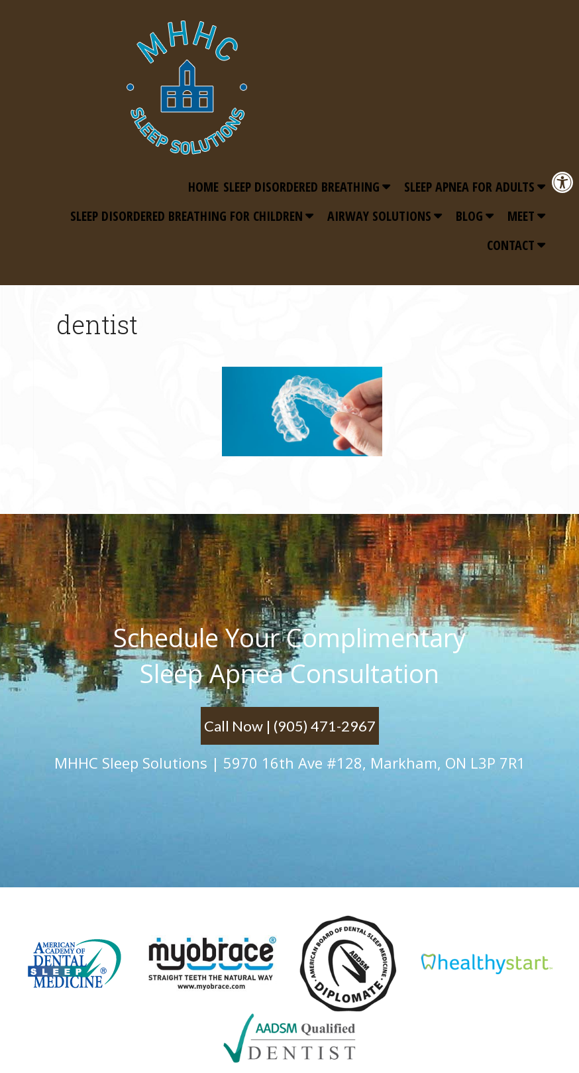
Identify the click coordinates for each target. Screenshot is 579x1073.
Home (203, 187)
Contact (511, 245)
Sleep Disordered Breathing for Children (186, 216)
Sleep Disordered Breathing (301, 187)
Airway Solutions (379, 216)
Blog (469, 216)
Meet (521, 216)
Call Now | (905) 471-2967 (290, 726)
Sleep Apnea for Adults (469, 187)
